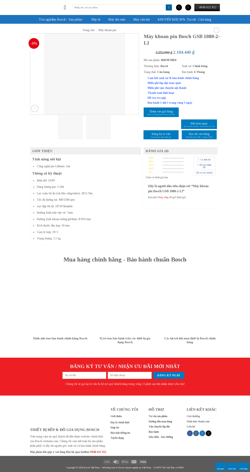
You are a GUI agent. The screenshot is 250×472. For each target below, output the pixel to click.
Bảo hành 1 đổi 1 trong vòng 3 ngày (169, 102)
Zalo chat (232, 467)
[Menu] (67, 7)
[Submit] (169, 7)
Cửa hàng (204, 19)
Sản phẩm (76, 19)
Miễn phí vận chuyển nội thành (166, 87)
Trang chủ (88, 30)
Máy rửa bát (138, 19)
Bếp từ (92, 19)
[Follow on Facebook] (190, 433)
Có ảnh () (205, 159)
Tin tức (192, 19)
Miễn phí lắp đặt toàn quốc (164, 83)
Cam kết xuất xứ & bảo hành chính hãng (173, 78)
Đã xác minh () (205, 166)
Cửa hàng (243, 467)
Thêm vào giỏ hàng (161, 111)
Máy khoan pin (107, 30)
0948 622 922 (98, 452)
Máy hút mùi (113, 19)
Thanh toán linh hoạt (160, 92)
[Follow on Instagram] (196, 433)
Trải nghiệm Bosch (53, 19)
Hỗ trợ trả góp (156, 97)
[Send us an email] (208, 433)
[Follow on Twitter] (202, 433)
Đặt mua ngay (199, 123)
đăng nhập (163, 197)
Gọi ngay (220, 467)
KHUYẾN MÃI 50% (168, 19)
